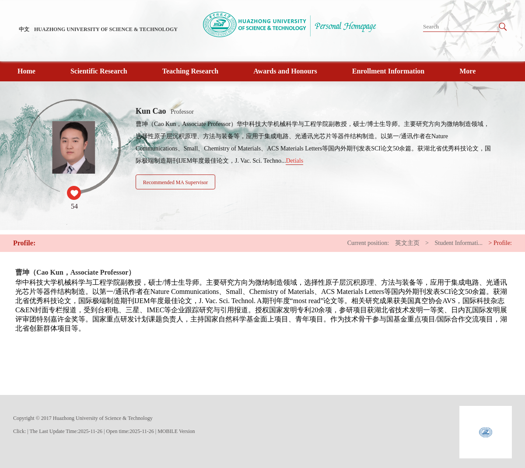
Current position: (368, 243)
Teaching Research (190, 71)
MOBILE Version (176, 431)
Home (26, 71)
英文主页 (407, 243)
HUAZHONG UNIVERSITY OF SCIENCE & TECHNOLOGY (106, 29)
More (467, 71)
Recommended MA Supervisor (175, 182)
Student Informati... (458, 243)
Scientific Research (98, 71)
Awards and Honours (285, 71)
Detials (294, 160)
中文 (24, 29)
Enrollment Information (388, 71)
